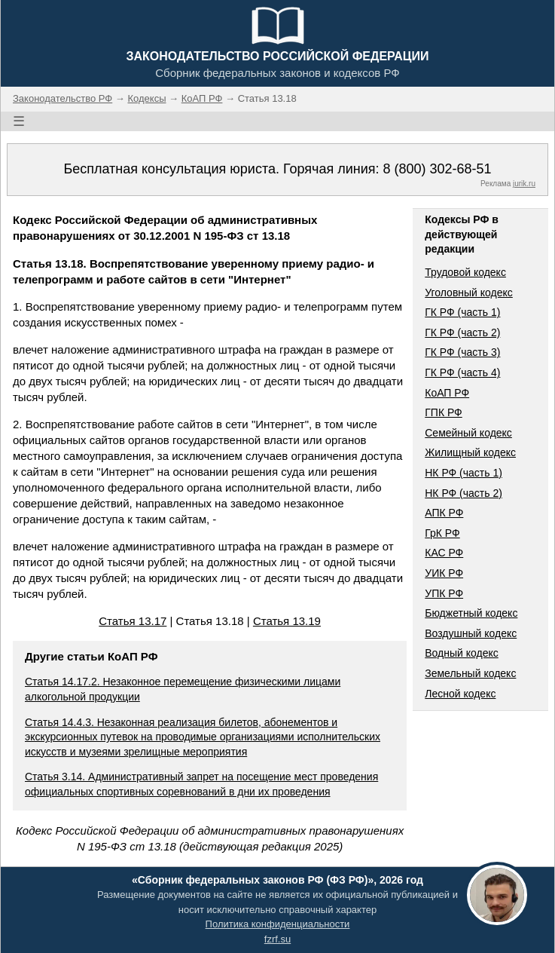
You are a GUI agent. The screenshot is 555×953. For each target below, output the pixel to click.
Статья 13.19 (287, 620)
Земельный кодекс (470, 673)
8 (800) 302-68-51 (437, 168)
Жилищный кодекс (470, 452)
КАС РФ (444, 553)
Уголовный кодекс (469, 293)
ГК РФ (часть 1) (462, 312)
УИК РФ (444, 573)
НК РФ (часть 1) (463, 473)
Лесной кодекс (460, 694)
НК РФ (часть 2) (463, 493)
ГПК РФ (443, 412)
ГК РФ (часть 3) (462, 352)
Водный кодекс (462, 653)
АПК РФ (444, 513)
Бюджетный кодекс (471, 613)
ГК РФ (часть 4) (462, 372)
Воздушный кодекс (471, 633)
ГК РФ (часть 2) (462, 332)
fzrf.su (277, 939)
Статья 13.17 (132, 620)
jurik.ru (524, 183)
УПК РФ (444, 593)
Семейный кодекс (468, 433)
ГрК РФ (442, 533)
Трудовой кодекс (465, 272)
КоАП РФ (447, 393)
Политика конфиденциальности (278, 924)
